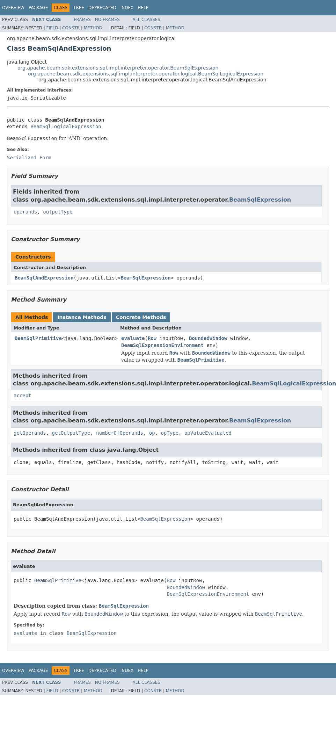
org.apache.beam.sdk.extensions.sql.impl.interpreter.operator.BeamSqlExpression (117, 68)
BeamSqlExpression (260, 199)
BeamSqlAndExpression (44, 278)
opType (169, 433)
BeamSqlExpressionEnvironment (162, 345)
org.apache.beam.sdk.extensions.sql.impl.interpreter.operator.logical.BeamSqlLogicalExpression (145, 74)
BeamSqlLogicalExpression (65, 126)
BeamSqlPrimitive (38, 338)
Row (152, 338)
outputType (57, 212)
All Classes (146, 19)
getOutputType (71, 433)
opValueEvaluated (208, 433)
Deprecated (102, 7)
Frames (82, 19)
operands (25, 212)
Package (38, 7)
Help (143, 7)
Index (127, 7)
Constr (71, 28)
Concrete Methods (141, 317)
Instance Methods (81, 317)
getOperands (30, 433)
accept (22, 395)
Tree (78, 7)
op (152, 433)
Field (52, 28)
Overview (13, 7)
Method (93, 28)
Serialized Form (29, 157)
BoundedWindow (208, 338)
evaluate (133, 338)
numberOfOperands (119, 433)
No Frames (107, 19)
